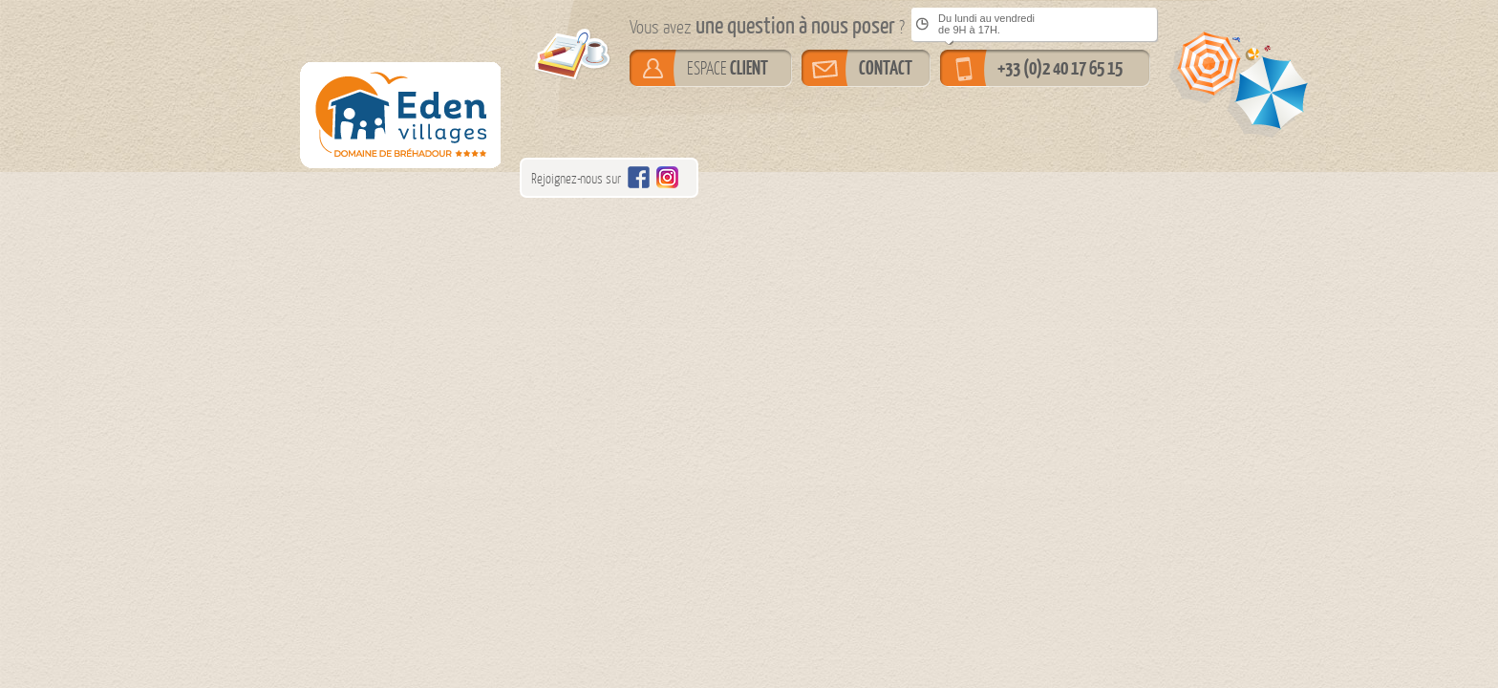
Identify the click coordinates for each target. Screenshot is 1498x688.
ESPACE (727, 67)
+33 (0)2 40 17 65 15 (1060, 67)
